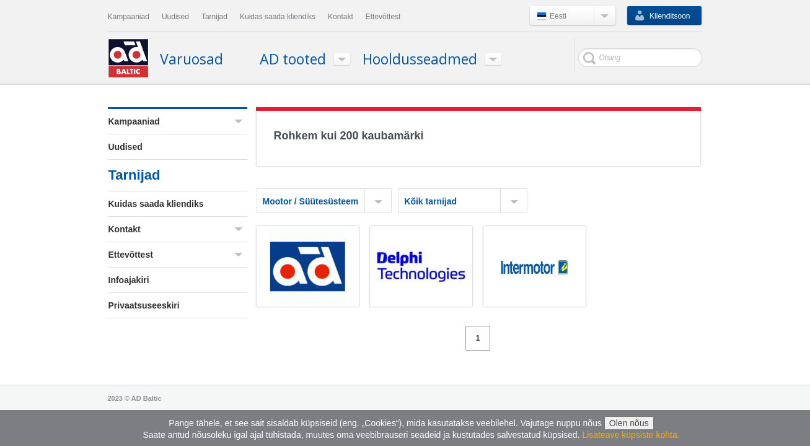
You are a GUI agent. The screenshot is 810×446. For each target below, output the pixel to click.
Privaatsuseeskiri (144, 305)
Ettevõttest (130, 255)
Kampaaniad (134, 121)
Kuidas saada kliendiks (156, 204)
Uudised (125, 147)
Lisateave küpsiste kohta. (630, 435)
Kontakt (124, 229)
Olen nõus (629, 423)
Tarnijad (134, 175)
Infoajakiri (128, 280)
